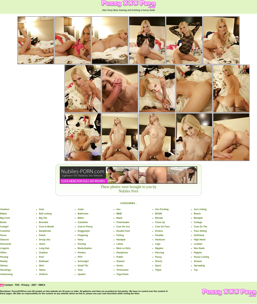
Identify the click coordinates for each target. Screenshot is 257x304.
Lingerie (4, 248)
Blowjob (198, 218)
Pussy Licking (201, 257)
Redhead (44, 261)
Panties (82, 252)
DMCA (42, 285)
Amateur (4, 209)
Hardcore (160, 239)
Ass (118, 209)
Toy (196, 270)
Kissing (82, 244)
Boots (3, 222)
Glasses (4, 239)
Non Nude (199, 248)
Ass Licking (200, 209)
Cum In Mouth (46, 226)
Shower (198, 261)
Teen (80, 270)
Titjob (158, 270)
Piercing (159, 252)
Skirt (41, 265)
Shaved (120, 261)
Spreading (199, 265)
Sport (158, 265)
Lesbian (198, 244)
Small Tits (83, 265)
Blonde (159, 218)
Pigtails (198, 252)
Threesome (122, 270)
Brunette (43, 222)
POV (80, 257)
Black (119, 218)
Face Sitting (200, 231)
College (198, 222)
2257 (33, 285)
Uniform (43, 274)
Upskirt (81, 274)
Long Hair (44, 248)
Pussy (158, 257)
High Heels (199, 239)
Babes (3, 213)
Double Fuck (123, 231)
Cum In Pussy (85, 226)
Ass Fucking (162, 209)
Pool (41, 257)
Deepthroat (45, 231)
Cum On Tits (200, 226)
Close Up (160, 222)
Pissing (4, 257)
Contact (8, 285)
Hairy (80, 239)
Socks (119, 265)
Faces (3, 235)
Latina (119, 244)
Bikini (81, 218)
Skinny (4, 265)
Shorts (158, 261)
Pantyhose (122, 252)
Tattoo (42, 270)
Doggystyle (84, 231)
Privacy (25, 285)
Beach (197, 213)
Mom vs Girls (123, 248)
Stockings (5, 270)
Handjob (120, 239)
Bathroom (83, 213)
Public (119, 257)
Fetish (42, 235)
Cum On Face (162, 226)
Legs (157, 244)
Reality (4, 261)
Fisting (120, 235)
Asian (81, 209)
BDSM (158, 213)
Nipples (159, 248)
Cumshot (5, 231)
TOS (17, 285)
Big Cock (5, 218)
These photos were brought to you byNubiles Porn (128, 189)
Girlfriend (199, 235)
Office (3, 252)
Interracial (5, 244)
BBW (119, 213)
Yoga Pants (122, 274)
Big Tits (43, 218)
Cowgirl (4, 226)
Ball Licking (45, 213)
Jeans (42, 244)
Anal (41, 209)
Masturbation (85, 248)
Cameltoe (83, 222)
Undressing (6, 274)
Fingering (83, 235)
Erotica (159, 231)
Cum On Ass (123, 226)
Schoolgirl (83, 261)
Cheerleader (122, 222)
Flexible (159, 235)
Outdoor (43, 252)
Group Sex (44, 239)
